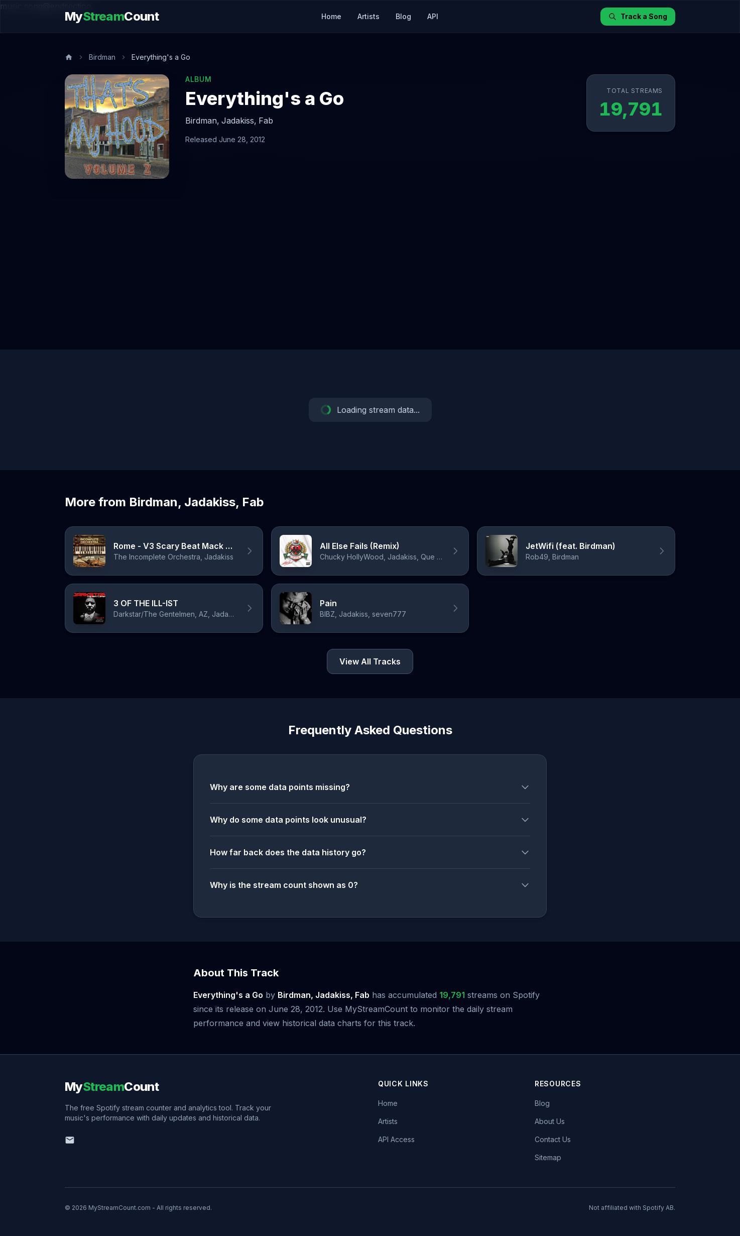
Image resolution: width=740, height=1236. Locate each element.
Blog (403, 16)
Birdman (102, 57)
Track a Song (637, 16)
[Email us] (70, 1140)
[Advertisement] (370, 274)
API (432, 16)
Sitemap (548, 1157)
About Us (550, 1121)
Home (331, 16)
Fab (266, 121)
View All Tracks (370, 661)
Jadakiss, (239, 121)
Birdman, (202, 121)
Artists (368, 16)
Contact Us (553, 1139)
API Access (396, 1139)
